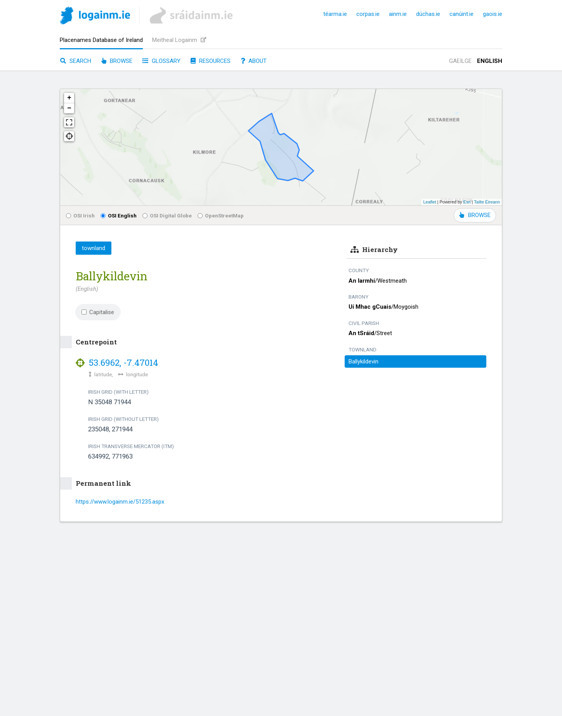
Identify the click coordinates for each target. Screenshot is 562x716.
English (489, 60)
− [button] (69, 108)
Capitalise (98, 312)
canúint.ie (461, 13)
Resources (211, 60)
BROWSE (475, 215)
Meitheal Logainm (179, 39)
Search (75, 60)
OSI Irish (80, 215)
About (254, 60)
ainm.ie (398, 13)
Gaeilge (460, 60)
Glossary (161, 60)
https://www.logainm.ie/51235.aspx (120, 501)
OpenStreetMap (221, 215)
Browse (116, 60)
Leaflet (429, 202)
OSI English (119, 215)
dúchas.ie (428, 13)
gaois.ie (492, 13)
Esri (467, 202)
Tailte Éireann (487, 202)
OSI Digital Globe (167, 215)
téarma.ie (335, 13)
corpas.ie (368, 13)
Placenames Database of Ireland (101, 39)
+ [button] (69, 98)
